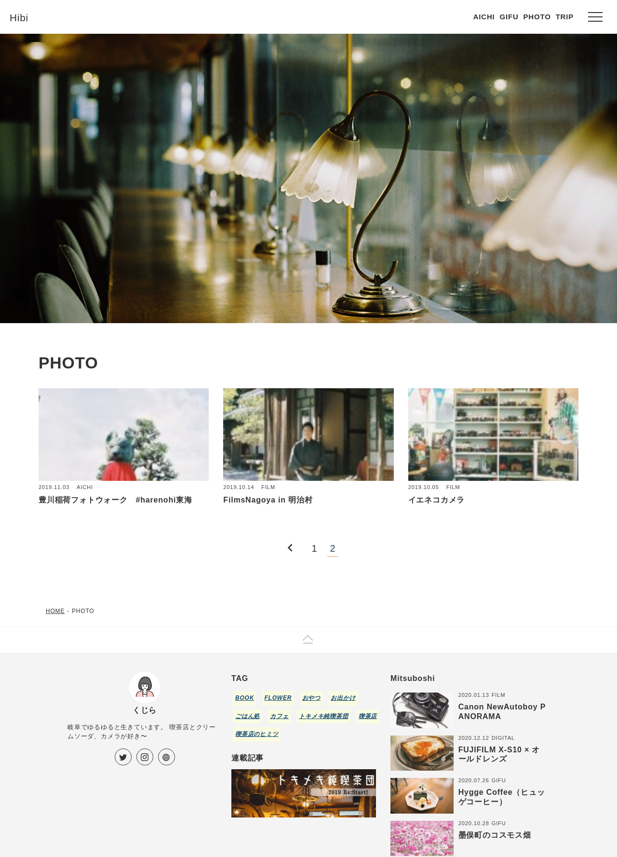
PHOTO (537, 17)
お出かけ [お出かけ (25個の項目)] (343, 697)
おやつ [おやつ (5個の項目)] (311, 697)
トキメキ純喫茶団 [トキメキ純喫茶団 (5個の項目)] (323, 716)
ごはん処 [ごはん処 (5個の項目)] (247, 716)
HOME (55, 611)
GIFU (509, 17)
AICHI (484, 17)
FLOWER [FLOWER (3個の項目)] (278, 697)
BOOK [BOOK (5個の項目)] (244, 697)
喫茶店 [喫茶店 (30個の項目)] (368, 716)
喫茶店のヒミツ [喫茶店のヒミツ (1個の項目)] (257, 734)
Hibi (21, 17)
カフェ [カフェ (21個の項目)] (279, 716)
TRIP (565, 17)
